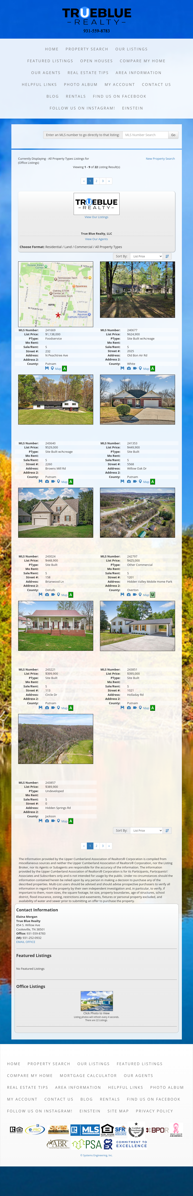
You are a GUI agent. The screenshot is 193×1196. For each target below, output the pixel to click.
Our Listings (131, 49)
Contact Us (156, 84)
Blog (52, 96)
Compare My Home (143, 60)
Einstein (132, 108)
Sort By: (121, 256)
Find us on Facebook (120, 96)
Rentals (76, 96)
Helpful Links (39, 84)
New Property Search (160, 159)
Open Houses (96, 60)
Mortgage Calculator (88, 1075)
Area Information (139, 72)
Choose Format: (32, 247)
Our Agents (46, 72)
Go (173, 135)
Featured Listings (50, 60)
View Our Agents (96, 239)
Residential (53, 247)
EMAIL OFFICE (25, 942)
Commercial (83, 247)
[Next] (109, 181)
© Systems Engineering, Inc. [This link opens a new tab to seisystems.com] (96, 1155)
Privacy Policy (154, 1111)
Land (68, 247)
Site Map (118, 1111)
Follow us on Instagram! (82, 108)
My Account (120, 84)
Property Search (87, 49)
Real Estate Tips (88, 72)
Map (55, 369)
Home (52, 49)
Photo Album (81, 84)
